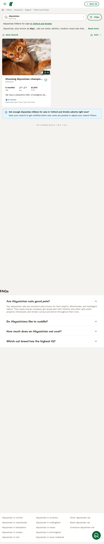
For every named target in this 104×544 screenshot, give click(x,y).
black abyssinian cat (80, 522)
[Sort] (96, 35)
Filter (94, 17)
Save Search (10, 35)
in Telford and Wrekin (41, 23)
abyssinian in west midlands (50, 537)
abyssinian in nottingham (48, 522)
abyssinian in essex (45, 527)
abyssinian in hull (11, 537)
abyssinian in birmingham (48, 532)
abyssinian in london (12, 532)
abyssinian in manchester (14, 522)
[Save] (46, 80)
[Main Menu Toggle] (5, 4)
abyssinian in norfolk (12, 517)
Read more (93, 28)
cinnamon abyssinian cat (82, 527)
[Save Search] (96, 535)
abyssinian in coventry (47, 517)
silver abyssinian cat (80, 517)
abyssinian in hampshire (14, 527)
